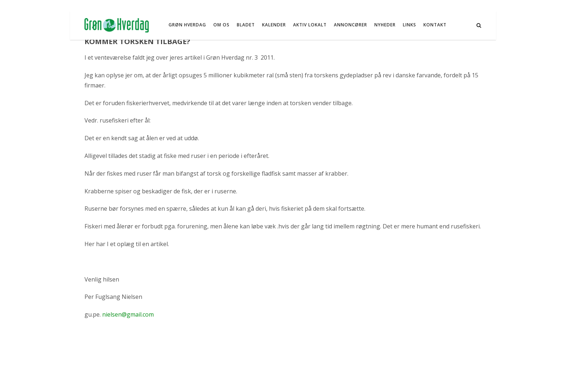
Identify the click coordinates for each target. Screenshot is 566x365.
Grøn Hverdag (187, 25)
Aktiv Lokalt (310, 25)
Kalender (274, 25)
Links (409, 25)
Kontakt (435, 25)
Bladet (246, 25)
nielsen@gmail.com (128, 314)
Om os (221, 25)
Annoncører (350, 25)
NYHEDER (385, 25)
